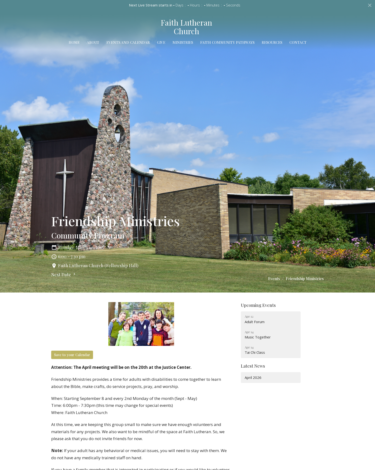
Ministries (182, 42)
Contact (298, 42)
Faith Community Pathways (227, 42)
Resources (272, 42)
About (93, 42)
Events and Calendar (128, 42)
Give (161, 42)
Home (74, 42)
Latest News (253, 366)
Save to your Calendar (72, 354)
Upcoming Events (258, 305)
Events (274, 278)
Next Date (64, 274)
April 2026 (253, 377)
